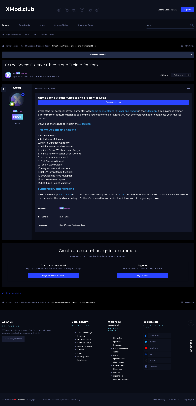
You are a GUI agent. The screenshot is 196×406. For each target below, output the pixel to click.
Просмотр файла (113, 102)
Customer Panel (85, 25)
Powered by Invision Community (66, 399)
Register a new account (53, 275)
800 (17, 123)
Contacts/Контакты (13, 339)
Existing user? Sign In (168, 9)
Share (164, 75)
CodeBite (21, 399)
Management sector (11, 34)
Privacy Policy (159, 399)
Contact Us (174, 399)
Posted (45, 88)
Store (42, 25)
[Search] (161, 25)
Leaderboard (47, 34)
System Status (61, 25)
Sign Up (187, 9)
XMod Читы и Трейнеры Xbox (72, 225)
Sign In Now (142, 275)
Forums (5, 25)
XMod (27, 34)
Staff (36, 34)
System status (98, 54)
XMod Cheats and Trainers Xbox (45, 76)
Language (188, 399)
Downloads (24, 25)
